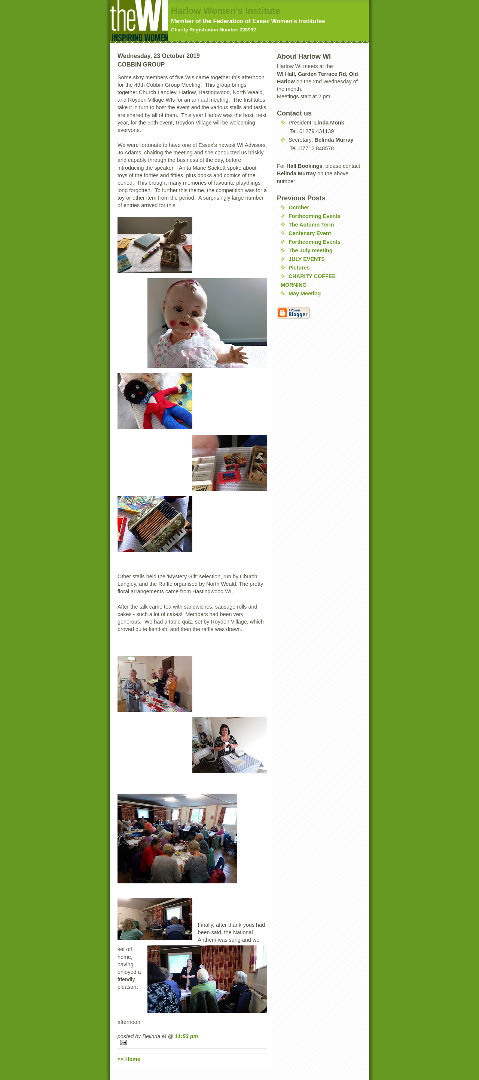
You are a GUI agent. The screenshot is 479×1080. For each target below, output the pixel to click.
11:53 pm (186, 1036)
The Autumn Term (311, 225)
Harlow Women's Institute (225, 11)
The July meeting (311, 250)
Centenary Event (310, 233)
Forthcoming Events (315, 216)
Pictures (299, 268)
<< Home (129, 1059)
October (299, 207)
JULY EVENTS (307, 259)
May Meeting (305, 293)
